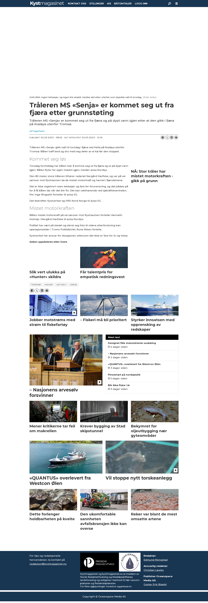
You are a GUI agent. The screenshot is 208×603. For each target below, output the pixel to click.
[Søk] (169, 3)
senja (73, 284)
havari (49, 284)
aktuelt (62, 284)
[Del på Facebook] (163, 137)
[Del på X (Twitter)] (167, 137)
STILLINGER (96, 3)
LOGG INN (141, 3)
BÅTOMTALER (123, 3)
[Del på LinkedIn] (172, 137)
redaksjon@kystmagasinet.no (48, 564)
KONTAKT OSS (77, 3)
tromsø (36, 284)
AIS (109, 3)
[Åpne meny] (177, 3)
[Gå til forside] (47, 3)
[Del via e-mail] (176, 137)
